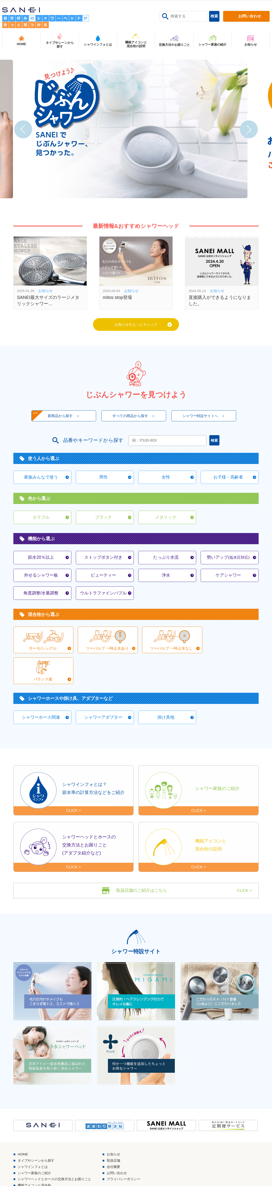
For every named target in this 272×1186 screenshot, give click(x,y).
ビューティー (103, 579)
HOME (23, 1130)
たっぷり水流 (165, 560)
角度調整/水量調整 (41, 597)
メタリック (166, 520)
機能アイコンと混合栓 (36, 1162)
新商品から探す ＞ (53, 417)
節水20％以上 (40, 560)
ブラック (103, 520)
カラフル (41, 520)
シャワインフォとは (34, 1143)
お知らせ (119, 1130)
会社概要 (119, 1143)
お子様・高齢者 (228, 479)
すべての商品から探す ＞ (134, 417)
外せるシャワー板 (41, 579)
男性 (103, 479)
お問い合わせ (122, 1150)
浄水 (165, 579)
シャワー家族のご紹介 (36, 1150)
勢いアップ (228, 560)
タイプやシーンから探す (37, 1137)
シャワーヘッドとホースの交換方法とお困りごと (57, 1156)
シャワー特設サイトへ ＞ (206, 417)
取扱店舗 (119, 1137)
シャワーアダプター (103, 691)
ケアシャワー (228, 579)
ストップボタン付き (103, 560)
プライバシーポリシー (130, 1156)
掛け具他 (166, 691)
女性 (165, 479)
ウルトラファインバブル (103, 597)
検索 (214, 16)
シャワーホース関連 (41, 691)
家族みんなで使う (41, 479)
